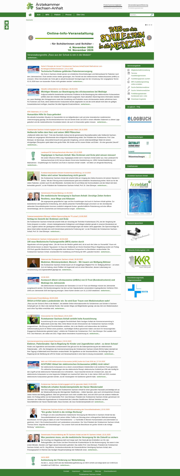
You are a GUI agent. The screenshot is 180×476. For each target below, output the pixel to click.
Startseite (29, 20)
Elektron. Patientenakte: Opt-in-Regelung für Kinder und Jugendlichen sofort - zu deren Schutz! (72, 344)
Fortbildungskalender (135, 8)
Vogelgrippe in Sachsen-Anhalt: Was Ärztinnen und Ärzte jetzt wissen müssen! (78, 155)
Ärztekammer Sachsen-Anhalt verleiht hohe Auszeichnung (68, 319)
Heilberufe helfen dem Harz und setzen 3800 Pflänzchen (53, 132)
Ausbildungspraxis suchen (140, 79)
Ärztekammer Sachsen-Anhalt (90, 474)
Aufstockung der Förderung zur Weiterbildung (63, 460)
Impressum (76, 471)
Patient (57, 15)
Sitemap (98, 471)
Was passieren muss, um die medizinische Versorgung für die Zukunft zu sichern (79, 437)
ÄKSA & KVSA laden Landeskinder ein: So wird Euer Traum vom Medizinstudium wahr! (68, 301)
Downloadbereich (110, 471)
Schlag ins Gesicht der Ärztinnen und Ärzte (47, 219)
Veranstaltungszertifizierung (138, 5)
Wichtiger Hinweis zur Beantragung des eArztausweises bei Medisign (74, 92)
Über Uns (80, 15)
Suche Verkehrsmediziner (140, 90)
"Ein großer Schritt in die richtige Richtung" (62, 412)
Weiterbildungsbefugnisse (113, 8)
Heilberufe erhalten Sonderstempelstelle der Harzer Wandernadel (72, 387)
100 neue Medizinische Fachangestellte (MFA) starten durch (55, 242)
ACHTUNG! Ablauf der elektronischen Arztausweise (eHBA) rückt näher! (75, 364)
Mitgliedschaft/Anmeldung (140, 70)
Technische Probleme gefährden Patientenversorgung (66, 71)
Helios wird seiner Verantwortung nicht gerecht (63, 175)
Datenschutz (87, 471)
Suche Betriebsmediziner (140, 87)
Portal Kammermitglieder (112, 5)
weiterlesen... (33, 58)
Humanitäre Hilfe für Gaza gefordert (44, 114)
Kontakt (66, 471)
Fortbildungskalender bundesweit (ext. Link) (139, 95)
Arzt (38, 15)
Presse (68, 15)
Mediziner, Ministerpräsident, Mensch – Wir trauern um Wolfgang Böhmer (76, 262)
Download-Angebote (138, 99)
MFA (47, 15)
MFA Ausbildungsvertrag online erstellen (140, 83)
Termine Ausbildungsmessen (138, 74)
